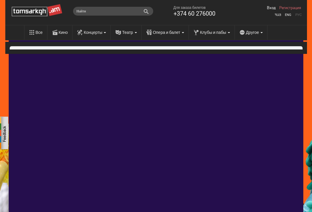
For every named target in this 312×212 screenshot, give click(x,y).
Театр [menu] (129, 32)
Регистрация (290, 8)
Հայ (278, 15)
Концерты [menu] (95, 32)
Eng (288, 15)
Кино (63, 32)
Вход (271, 8)
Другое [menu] (254, 32)
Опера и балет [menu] (168, 32)
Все (39, 32)
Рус (298, 15)
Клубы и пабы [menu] (215, 32)
